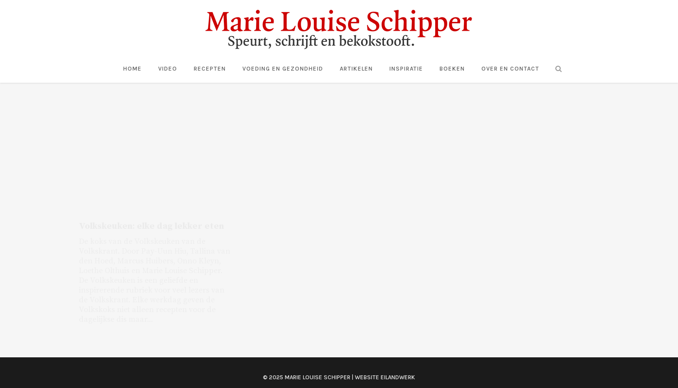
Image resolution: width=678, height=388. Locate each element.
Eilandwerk (398, 367)
